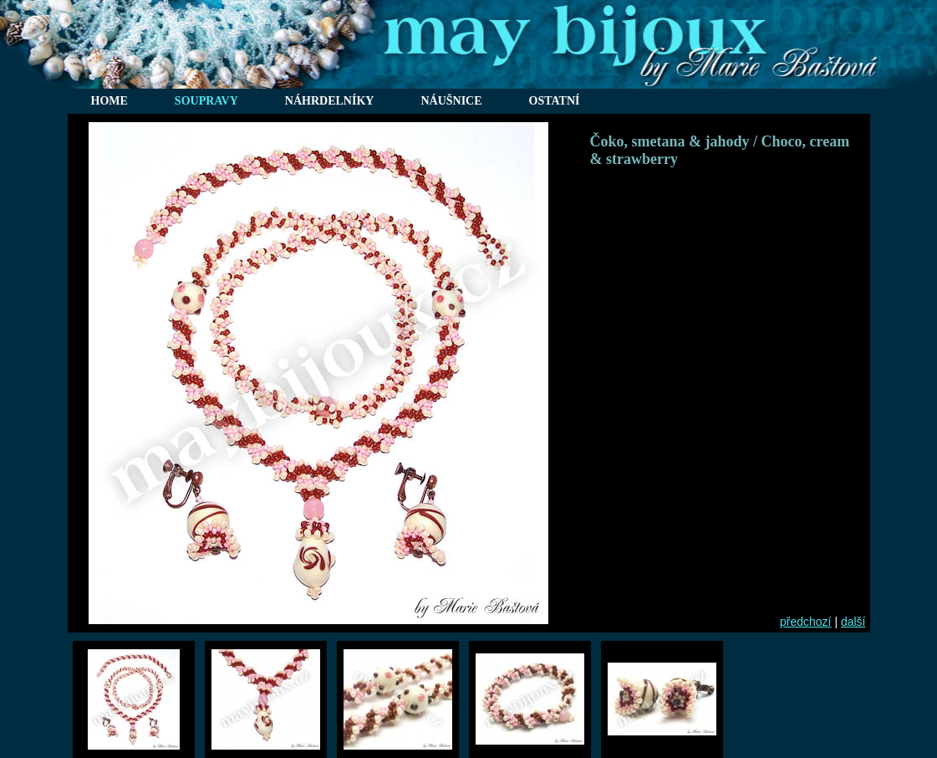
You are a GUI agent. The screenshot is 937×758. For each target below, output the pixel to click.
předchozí (805, 621)
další (853, 621)
